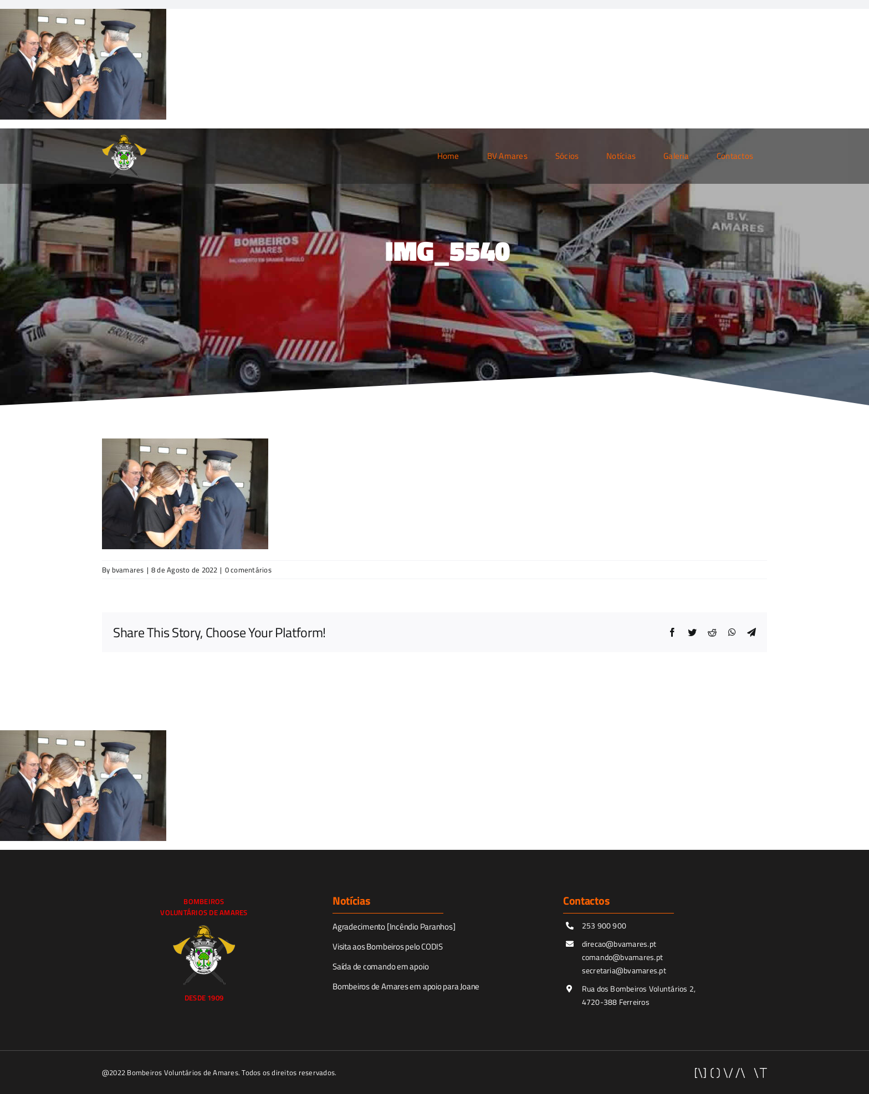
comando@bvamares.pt (622, 957)
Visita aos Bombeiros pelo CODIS (388, 946)
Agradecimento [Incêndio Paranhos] (394, 926)
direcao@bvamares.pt (619, 943)
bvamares (128, 569)
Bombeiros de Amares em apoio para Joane (406, 986)
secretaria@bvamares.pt (624, 970)
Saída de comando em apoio (380, 966)
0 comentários (248, 569)
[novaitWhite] (731, 1072)
